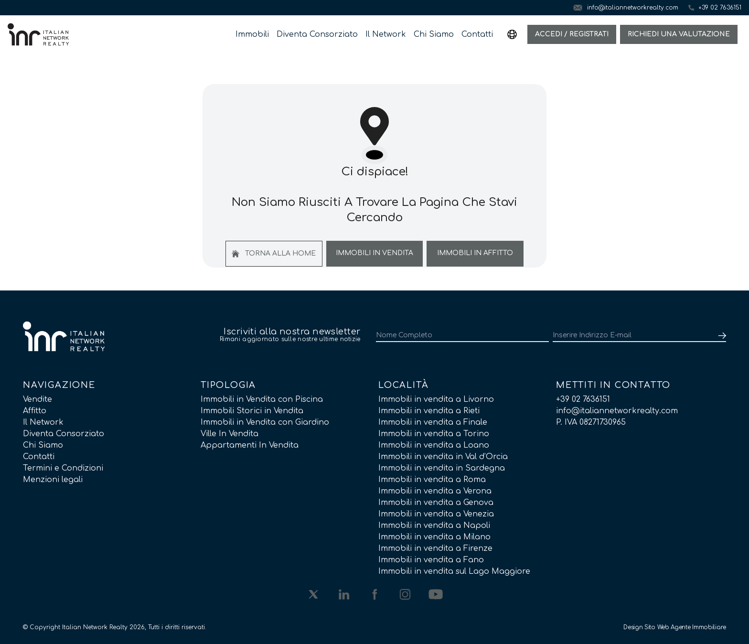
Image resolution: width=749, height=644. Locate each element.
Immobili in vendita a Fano (431, 560)
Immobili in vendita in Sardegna (441, 468)
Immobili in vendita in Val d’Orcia (443, 456)
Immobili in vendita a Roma (432, 479)
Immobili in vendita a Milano (434, 537)
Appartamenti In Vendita (250, 445)
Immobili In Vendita (374, 253)
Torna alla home (274, 254)
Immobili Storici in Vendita (252, 411)
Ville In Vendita (229, 433)
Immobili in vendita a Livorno (436, 399)
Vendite (37, 399)
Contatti (477, 34)
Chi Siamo (434, 34)
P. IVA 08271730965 (591, 422)
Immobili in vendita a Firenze (435, 548)
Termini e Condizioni (63, 468)
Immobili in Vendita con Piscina (262, 399)
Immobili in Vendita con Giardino (265, 422)
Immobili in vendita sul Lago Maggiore (454, 571)
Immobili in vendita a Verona (435, 491)
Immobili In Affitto (475, 253)
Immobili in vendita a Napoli (434, 525)
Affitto (34, 411)
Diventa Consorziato (317, 34)
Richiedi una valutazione (679, 34)
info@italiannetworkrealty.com (617, 411)
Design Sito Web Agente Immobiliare (674, 627)
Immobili (252, 34)
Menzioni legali (53, 479)
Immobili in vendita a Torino (433, 433)
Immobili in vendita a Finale (432, 422)
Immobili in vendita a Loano (433, 445)
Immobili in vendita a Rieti (429, 411)
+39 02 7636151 (583, 399)
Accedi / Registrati (572, 34)
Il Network (385, 34)
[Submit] (720, 335)
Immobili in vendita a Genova (435, 502)
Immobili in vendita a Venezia (436, 514)
